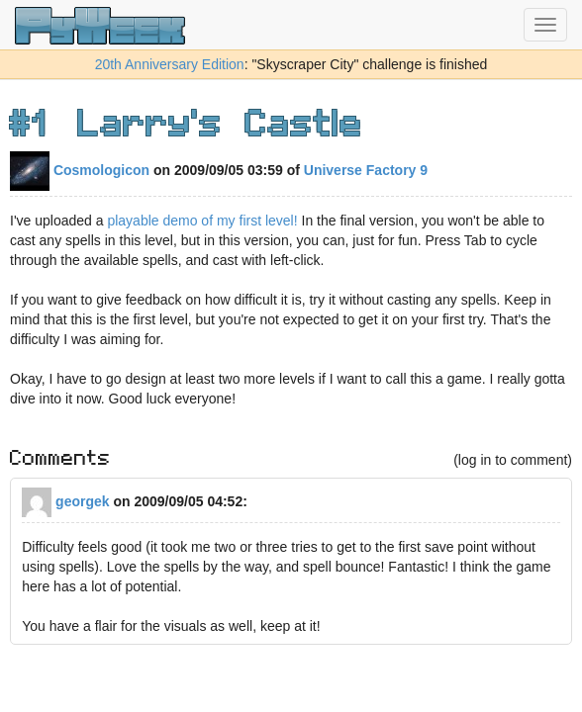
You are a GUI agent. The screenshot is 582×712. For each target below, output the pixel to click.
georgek (65, 501)
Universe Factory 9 (366, 170)
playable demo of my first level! (201, 220)
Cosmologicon (79, 170)
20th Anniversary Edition (169, 64)
